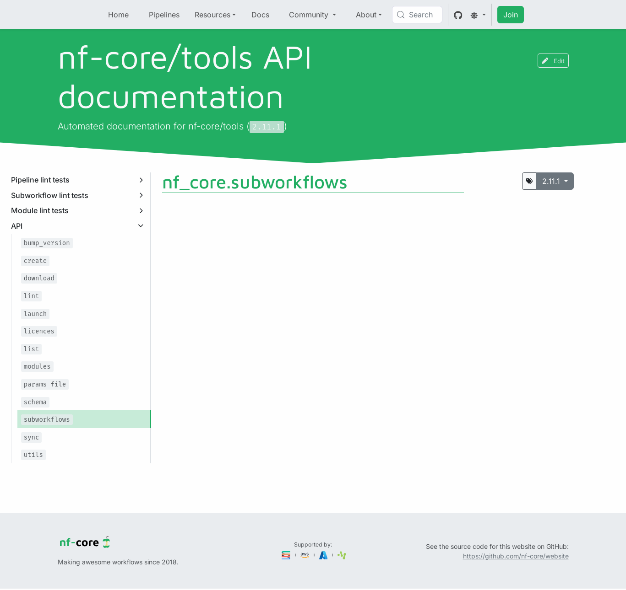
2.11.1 (552, 181)
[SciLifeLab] (341, 554)
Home (118, 14)
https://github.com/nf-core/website (516, 556)
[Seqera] (287, 554)
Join (510, 14)
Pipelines (164, 14)
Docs (260, 14)
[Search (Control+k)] (417, 14)
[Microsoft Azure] (324, 554)
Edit (553, 60)
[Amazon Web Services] (305, 554)
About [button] (366, 14)
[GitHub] (458, 14)
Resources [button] (212, 14)
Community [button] (310, 14)
